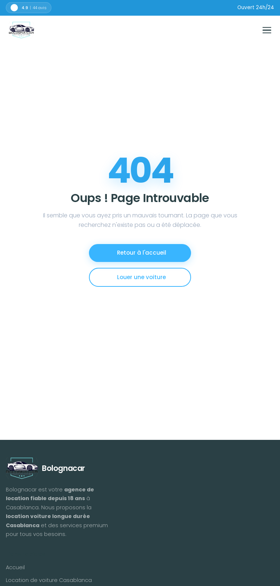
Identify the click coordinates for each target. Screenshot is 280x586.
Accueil (15, 567)
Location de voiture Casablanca (49, 580)
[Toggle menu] (267, 30)
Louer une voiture (141, 277)
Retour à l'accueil (141, 252)
